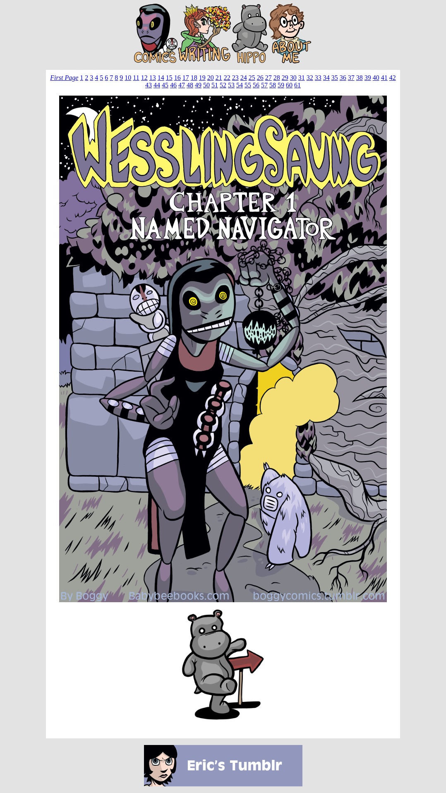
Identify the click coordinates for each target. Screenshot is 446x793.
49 (198, 85)
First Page (64, 77)
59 (281, 85)
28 (276, 77)
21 (219, 77)
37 (351, 77)
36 (343, 77)
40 (376, 77)
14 (161, 77)
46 (173, 85)
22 (227, 77)
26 (260, 77)
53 (231, 85)
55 (248, 85)
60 (289, 85)
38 (359, 77)
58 (272, 85)
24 (243, 77)
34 (326, 77)
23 (235, 77)
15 (169, 77)
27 (268, 77)
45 (165, 85)
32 (310, 77)
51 (214, 85)
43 (148, 85)
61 (297, 85)
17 (185, 77)
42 (392, 77)
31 (301, 77)
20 (210, 77)
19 (202, 77)
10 (128, 77)
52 (223, 85)
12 (144, 77)
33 (318, 77)
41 (384, 77)
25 (252, 77)
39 (367, 77)
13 (152, 77)
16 (177, 77)
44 (156, 85)
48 (190, 85)
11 (136, 77)
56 (256, 85)
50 (206, 85)
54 (239, 85)
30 (293, 77)
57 (264, 85)
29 (285, 77)
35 (334, 77)
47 (181, 85)
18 (194, 77)
